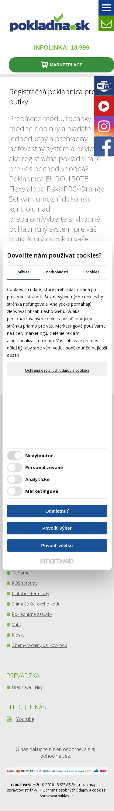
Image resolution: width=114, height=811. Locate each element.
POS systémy (24, 583)
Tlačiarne (20, 573)
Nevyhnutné (39, 456)
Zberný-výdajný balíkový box (39, 645)
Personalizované (44, 468)
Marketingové (41, 491)
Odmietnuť (57, 511)
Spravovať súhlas (54, 796)
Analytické (37, 479)
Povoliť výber (56, 528)
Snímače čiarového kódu (36, 604)
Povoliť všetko (57, 545)
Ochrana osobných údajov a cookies (57, 370)
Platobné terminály (30, 593)
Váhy (16, 624)
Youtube (25, 719)
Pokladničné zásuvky (32, 614)
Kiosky (18, 635)
